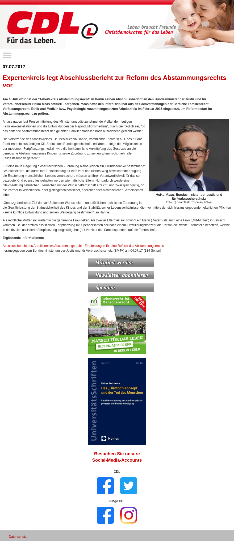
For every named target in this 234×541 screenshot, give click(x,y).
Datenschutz (18, 537)
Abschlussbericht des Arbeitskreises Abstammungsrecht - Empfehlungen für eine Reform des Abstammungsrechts (83, 246)
